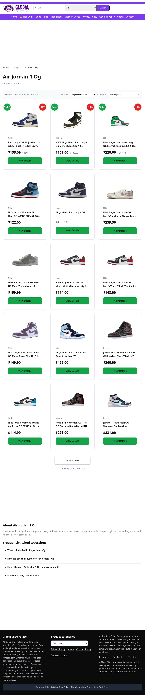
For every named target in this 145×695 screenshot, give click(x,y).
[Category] (80, 8)
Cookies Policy (107, 16)
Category (101, 94)
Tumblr (132, 657)
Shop (38, 16)
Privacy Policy (89, 16)
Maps (64, 655)
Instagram (104, 657)
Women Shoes (72, 16)
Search (103, 8)
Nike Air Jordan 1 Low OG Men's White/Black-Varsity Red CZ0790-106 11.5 (72, 286)
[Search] (49, 8)
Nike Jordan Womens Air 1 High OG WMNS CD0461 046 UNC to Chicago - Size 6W (23, 216)
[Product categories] (69, 643)
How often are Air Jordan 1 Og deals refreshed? (33, 567)
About (120, 16)
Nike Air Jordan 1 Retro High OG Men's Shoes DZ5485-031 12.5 (118, 146)
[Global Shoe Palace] (16, 8)
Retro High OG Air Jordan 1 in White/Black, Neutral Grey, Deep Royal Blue (24, 146)
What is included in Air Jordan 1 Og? (27, 550)
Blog (45, 16)
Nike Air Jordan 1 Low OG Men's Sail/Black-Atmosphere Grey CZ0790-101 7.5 (119, 216)
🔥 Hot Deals (26, 16)
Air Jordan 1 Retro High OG (70, 212)
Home (14, 16)
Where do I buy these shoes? (23, 575)
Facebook (117, 657)
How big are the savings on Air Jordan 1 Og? (31, 558)
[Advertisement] (72, 44)
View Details (25, 160)
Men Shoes (57, 16)
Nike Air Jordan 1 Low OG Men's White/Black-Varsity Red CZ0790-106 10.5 (120, 286)
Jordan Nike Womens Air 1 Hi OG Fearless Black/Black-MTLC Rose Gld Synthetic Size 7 (119, 356)
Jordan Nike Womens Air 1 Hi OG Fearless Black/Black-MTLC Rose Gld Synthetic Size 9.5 (72, 426)
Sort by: (64, 94)
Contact (130, 16)
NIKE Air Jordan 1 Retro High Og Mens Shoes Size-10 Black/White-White (71, 146)
